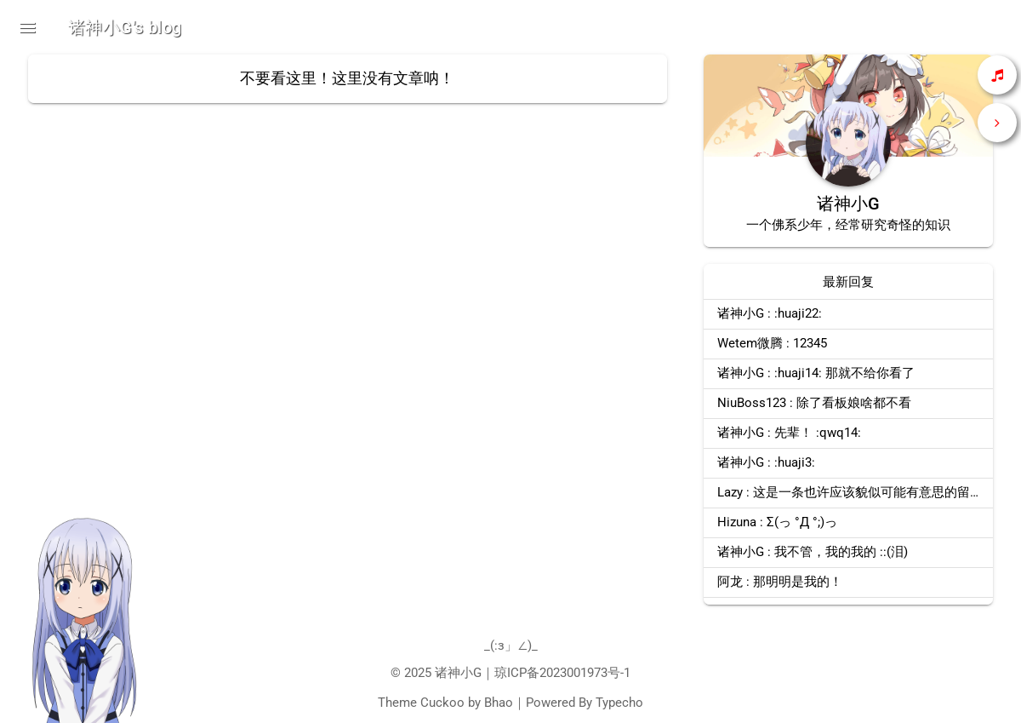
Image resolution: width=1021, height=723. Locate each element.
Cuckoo (442, 702)
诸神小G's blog (124, 27)
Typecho (619, 702)
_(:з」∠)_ (511, 645)
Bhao (498, 702)
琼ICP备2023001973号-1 (562, 672)
